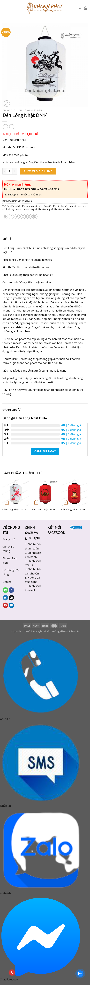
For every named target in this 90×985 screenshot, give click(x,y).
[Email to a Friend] (23, 216)
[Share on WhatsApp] (5, 216)
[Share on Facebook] (11, 216)
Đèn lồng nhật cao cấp (16, 290)
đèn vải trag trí (30, 209)
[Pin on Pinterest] (29, 216)
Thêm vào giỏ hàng (37, 171)
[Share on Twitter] (17, 216)
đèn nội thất (58, 206)
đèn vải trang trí (45, 209)
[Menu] (4, 8)
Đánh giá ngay (45, 451)
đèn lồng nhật (14, 206)
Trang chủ (8, 110)
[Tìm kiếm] (80, 8)
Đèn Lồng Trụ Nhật (14, 248)
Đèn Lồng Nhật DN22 (14, 509)
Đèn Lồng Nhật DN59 (73, 509)
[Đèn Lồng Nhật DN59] (74, 493)
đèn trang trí (71, 206)
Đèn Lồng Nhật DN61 (43, 509)
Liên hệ (6, 582)
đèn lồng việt (45, 206)
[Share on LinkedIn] (35, 216)
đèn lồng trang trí (30, 206)
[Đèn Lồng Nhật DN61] (45, 493)
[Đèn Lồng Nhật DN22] (15, 493)
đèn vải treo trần (62, 209)
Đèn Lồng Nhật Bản (30, 110)
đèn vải (18, 209)
